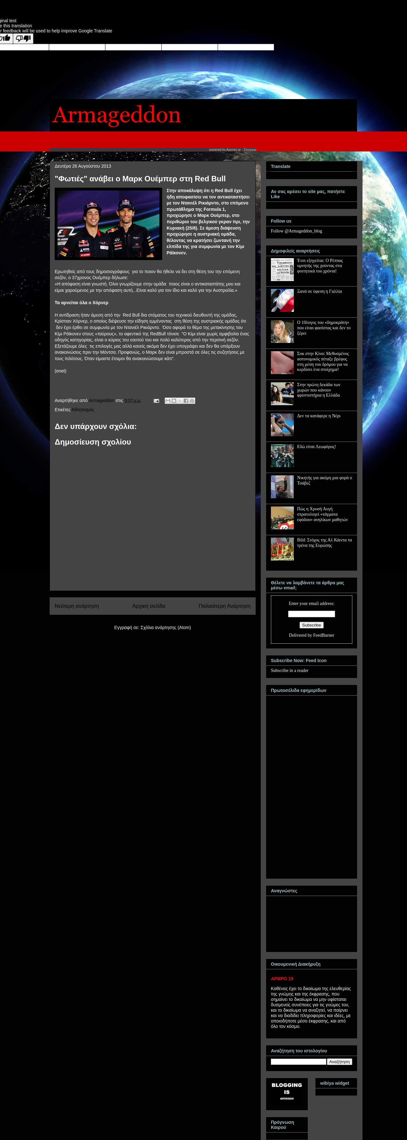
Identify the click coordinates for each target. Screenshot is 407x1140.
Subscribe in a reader (289, 670)
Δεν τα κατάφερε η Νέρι (319, 415)
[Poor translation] (23, 38)
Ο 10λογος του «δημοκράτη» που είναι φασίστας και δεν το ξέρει (324, 328)
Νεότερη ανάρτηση (77, 606)
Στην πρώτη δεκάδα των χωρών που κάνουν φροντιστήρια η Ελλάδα (319, 390)
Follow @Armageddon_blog (296, 231)
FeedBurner (323, 635)
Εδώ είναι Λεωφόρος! (316, 446)
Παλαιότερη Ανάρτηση (225, 606)
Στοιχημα (250, 149)
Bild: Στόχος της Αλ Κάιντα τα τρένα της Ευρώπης (324, 543)
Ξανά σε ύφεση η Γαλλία (319, 291)
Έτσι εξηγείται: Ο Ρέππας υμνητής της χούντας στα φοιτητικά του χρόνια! (320, 266)
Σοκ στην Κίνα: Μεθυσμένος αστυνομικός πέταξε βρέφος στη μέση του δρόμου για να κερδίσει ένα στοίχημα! (323, 361)
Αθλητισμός (83, 409)
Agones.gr (233, 149)
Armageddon (102, 400)
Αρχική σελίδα (149, 606)
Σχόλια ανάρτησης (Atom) (166, 627)
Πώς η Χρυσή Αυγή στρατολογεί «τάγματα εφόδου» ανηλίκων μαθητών (322, 514)
